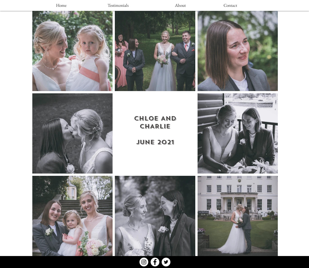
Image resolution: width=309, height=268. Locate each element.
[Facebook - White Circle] (155, 262)
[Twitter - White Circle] (166, 262)
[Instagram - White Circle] (143, 262)
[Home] (61, 5)
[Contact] (230, 5)
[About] (180, 5)
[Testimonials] (118, 5)
